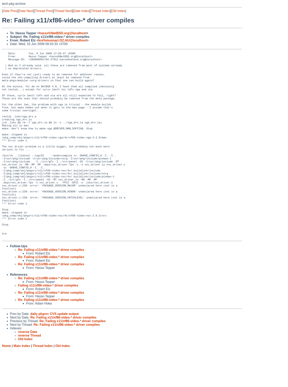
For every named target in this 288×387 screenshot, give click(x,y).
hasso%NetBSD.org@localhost (62, 33)
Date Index (81, 11)
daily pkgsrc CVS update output (54, 351)
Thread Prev (44, 11)
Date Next (26, 11)
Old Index (118, 11)
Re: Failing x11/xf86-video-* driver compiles (51, 287)
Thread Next (63, 11)
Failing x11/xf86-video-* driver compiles (48, 322)
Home (6, 383)
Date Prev (10, 11)
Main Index (22, 383)
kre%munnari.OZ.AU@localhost (62, 40)
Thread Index (100, 11)
